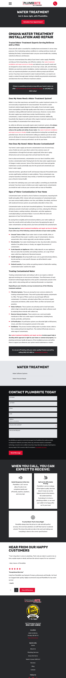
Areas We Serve (33, 656)
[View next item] (16, 590)
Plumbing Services (33, 652)
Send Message (16, 453)
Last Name (11, 402)
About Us (33, 649)
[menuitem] (33, 373)
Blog (33, 666)
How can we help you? (14, 430)
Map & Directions (33, 638)
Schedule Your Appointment (33, 22)
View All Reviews (27, 590)
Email (10, 413)
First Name (12, 397)
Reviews (33, 662)
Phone (11, 408)
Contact (33, 669)
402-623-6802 (33, 625)
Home (33, 645)
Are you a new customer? (15, 424)
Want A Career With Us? (33, 659)
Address (11, 419)
